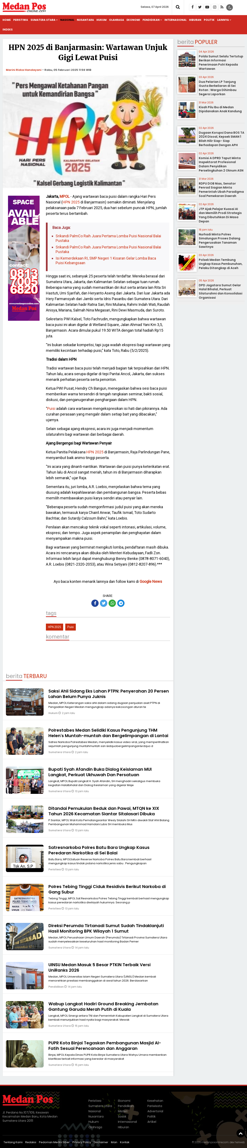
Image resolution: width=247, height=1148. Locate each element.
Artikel (151, 1122)
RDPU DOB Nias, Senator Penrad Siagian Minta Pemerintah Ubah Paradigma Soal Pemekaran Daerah (221, 189)
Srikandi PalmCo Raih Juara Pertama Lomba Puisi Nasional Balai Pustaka (108, 238)
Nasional (67, 20)
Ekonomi (133, 20)
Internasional (175, 20)
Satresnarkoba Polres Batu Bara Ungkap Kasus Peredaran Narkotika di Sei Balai (99, 850)
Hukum (101, 20)
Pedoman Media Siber (54, 1142)
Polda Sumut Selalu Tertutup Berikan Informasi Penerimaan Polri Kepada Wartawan (221, 62)
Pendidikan (151, 20)
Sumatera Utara (43, 20)
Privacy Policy (81, 1142)
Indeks (8, 29)
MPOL (64, 196)
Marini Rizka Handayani (23, 70)
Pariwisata (154, 1106)
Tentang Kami (13, 1142)
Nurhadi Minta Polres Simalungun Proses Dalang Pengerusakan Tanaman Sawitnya (219, 240)
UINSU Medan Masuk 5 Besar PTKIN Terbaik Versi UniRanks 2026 (99, 967)
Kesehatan (155, 1101)
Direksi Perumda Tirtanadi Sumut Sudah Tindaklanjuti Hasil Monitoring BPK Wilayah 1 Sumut (106, 928)
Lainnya (223, 20)
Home (7, 20)
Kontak (125, 1142)
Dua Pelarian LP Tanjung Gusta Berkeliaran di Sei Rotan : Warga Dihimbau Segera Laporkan (217, 88)
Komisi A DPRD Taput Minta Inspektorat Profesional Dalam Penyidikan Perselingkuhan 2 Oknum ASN (221, 164)
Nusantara (85, 20)
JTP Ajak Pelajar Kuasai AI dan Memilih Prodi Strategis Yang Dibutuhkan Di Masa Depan (220, 215)
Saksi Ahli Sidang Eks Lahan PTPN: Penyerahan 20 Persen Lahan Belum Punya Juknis (108, 693)
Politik (209, 20)
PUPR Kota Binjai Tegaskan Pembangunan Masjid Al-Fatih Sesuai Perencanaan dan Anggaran (104, 1045)
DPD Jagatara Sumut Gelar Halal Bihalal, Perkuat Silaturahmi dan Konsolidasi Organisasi (220, 291)
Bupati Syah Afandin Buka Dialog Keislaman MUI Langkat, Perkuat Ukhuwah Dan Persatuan (100, 772)
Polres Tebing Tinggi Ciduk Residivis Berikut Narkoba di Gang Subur (107, 889)
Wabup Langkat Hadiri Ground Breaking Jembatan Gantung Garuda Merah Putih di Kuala (103, 1006)
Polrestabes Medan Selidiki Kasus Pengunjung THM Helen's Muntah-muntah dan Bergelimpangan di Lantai (108, 733)
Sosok (122, 1116)
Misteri (122, 1111)
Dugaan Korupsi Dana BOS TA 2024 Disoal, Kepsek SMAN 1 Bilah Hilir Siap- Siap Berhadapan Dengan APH (221, 139)
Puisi (51, 408)
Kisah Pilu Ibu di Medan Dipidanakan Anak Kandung (220, 109)
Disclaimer (101, 1142)
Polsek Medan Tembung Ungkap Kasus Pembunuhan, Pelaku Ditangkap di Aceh (221, 264)
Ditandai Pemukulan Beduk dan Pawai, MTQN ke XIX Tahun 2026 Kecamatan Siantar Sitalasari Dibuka (103, 811)
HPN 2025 (71, 202)
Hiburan (195, 20)
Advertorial (155, 1111)
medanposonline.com (215, 1142)
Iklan (114, 1142)
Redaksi (30, 1142)
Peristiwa (20, 20)
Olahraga (116, 20)
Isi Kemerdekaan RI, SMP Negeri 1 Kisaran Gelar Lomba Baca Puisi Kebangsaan (106, 260)
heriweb (240, 1142)
